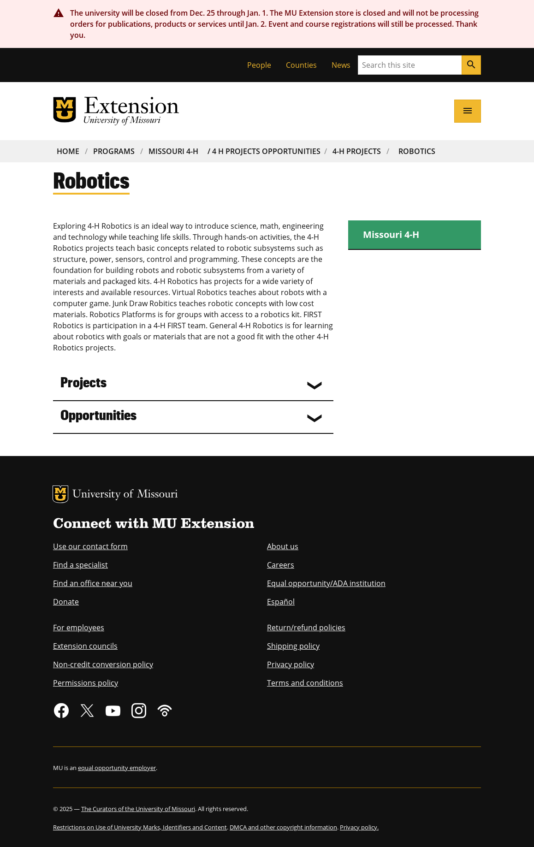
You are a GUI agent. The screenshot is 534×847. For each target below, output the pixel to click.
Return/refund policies (306, 627)
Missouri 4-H (173, 151)
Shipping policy (293, 646)
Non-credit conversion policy (103, 664)
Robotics (416, 151)
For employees (78, 627)
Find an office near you (92, 583)
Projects (83, 381)
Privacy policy (290, 664)
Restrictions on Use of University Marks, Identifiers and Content (140, 827)
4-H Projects (356, 151)
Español (281, 602)
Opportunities (98, 414)
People (259, 65)
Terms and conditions (305, 683)
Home (68, 151)
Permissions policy (85, 683)
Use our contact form (90, 546)
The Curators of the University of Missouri (138, 809)
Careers (280, 565)
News (341, 65)
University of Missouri (125, 495)
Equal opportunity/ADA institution (326, 583)
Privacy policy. (359, 827)
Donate (66, 602)
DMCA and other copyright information (283, 827)
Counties (301, 65)
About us (282, 546)
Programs (114, 151)
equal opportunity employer (117, 768)
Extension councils (85, 646)
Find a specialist (80, 565)
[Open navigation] (467, 111)
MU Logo (60, 494)
